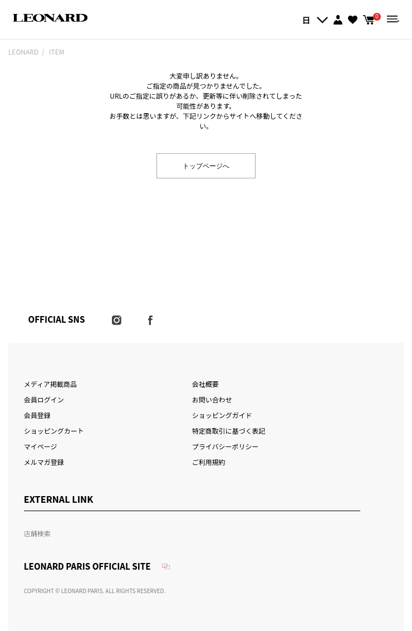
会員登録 (37, 415)
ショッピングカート (54, 430)
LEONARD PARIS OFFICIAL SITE (87, 566)
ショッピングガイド (222, 415)
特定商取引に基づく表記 (229, 430)
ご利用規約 (208, 462)
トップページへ (206, 165)
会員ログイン (44, 399)
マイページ (40, 446)
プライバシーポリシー (225, 446)
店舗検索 (37, 533)
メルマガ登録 (44, 462)
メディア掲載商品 (50, 384)
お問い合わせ (212, 399)
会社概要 (205, 384)
